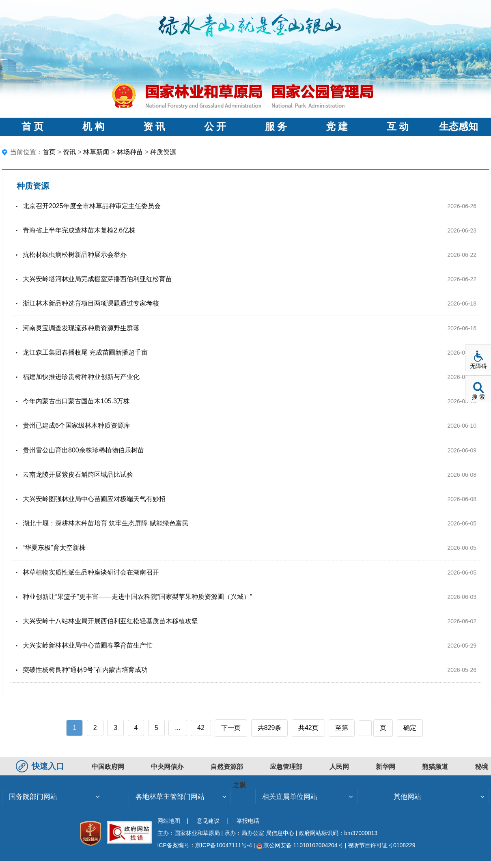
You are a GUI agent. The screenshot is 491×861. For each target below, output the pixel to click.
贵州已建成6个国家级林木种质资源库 (76, 425)
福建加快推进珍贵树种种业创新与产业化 (81, 376)
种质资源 (163, 152)
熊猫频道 (435, 766)
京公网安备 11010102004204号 (299, 845)
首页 (49, 152)
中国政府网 (108, 766)
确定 (409, 727)
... (177, 727)
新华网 (385, 766)
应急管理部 (286, 766)
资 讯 (154, 126)
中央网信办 (167, 766)
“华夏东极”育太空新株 (54, 547)
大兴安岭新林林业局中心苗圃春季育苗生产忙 (88, 645)
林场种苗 (130, 152)
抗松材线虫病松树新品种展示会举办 (75, 254)
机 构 (93, 126)
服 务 (276, 126)
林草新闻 (96, 152)
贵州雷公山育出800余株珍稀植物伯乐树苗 (83, 450)
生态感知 (458, 126)
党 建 (337, 126)
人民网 (339, 766)
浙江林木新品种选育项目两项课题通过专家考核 (91, 303)
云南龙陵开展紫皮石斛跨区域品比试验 (78, 474)
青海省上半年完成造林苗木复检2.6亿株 (79, 230)
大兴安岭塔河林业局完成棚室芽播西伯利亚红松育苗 (97, 279)
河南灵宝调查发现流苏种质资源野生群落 (81, 328)
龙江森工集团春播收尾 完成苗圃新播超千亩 (85, 352)
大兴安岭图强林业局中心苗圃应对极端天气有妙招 (94, 498)
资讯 (69, 152)
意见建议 (208, 821)
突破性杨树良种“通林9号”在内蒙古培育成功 (85, 669)
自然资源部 (227, 766)
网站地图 (168, 821)
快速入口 (41, 766)
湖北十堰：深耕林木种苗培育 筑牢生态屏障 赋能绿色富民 (106, 523)
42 (201, 727)
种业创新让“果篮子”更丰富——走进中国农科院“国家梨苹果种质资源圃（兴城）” (137, 596)
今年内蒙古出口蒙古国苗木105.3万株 (76, 401)
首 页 (32, 126)
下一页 (231, 727)
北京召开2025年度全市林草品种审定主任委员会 (92, 205)
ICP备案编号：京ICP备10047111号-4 (205, 845)
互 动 (398, 126)
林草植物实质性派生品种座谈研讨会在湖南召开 (91, 572)
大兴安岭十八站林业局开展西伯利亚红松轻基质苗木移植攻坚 (110, 621)
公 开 (215, 126)
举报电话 (248, 821)
